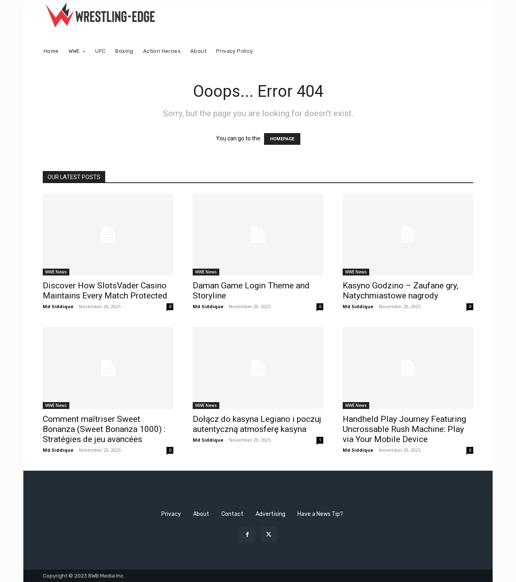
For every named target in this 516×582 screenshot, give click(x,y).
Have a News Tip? (320, 514)
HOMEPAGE (282, 139)
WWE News (56, 272)
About (201, 514)
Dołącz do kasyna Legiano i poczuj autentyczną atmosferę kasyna (257, 424)
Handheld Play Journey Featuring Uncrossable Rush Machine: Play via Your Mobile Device (404, 429)
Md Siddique (58, 306)
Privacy (171, 514)
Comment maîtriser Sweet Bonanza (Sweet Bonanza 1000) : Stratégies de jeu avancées (104, 429)
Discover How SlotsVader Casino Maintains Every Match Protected (105, 290)
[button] (463, 51)
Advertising (270, 514)
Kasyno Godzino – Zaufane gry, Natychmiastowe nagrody (400, 290)
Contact (232, 514)
